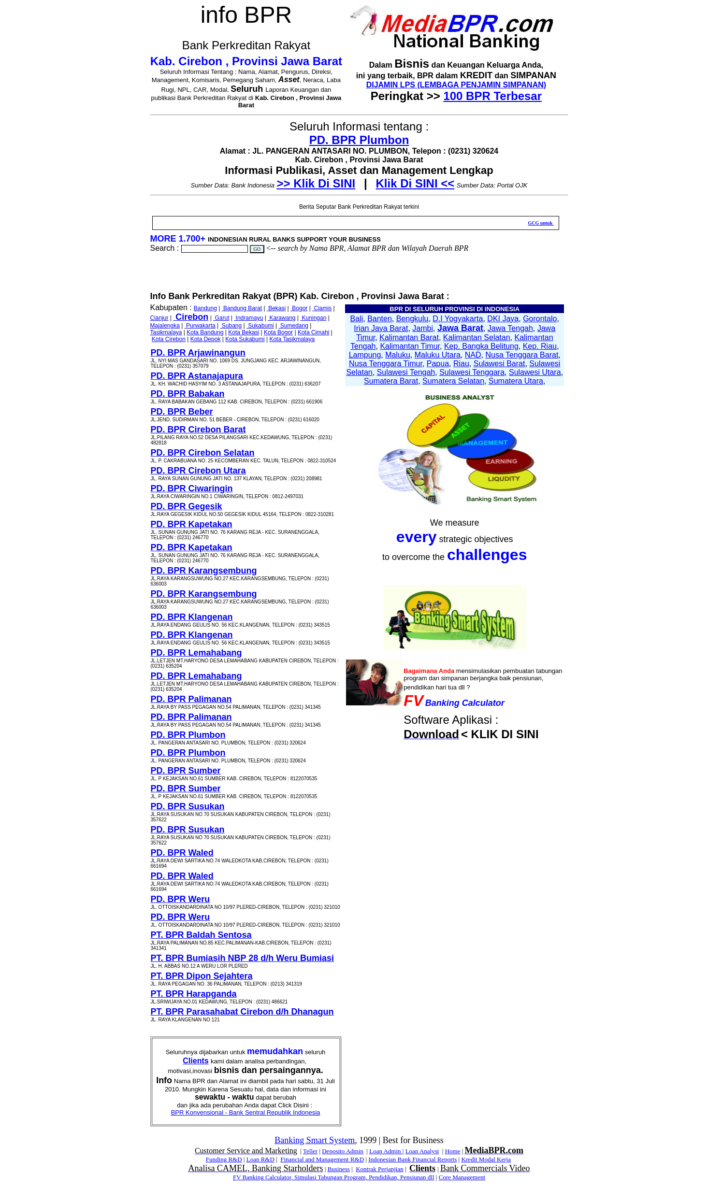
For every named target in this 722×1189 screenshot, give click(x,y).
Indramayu (248, 318)
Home (453, 1151)
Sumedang (293, 325)
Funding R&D (224, 1159)
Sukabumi (260, 325)
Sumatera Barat (391, 381)
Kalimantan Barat (409, 337)
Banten (379, 319)
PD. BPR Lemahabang (196, 653)
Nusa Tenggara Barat (521, 355)
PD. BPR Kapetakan (191, 524)
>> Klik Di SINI (316, 183)
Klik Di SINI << (415, 183)
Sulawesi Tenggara (472, 372)
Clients (195, 1061)
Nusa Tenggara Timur (385, 363)
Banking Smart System (314, 1140)
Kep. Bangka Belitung (481, 346)
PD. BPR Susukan (188, 806)
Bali (356, 319)
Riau (461, 363)
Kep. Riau (540, 346)
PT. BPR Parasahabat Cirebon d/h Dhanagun (242, 1012)
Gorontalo (540, 319)
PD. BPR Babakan (188, 394)
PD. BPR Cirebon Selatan (203, 453)
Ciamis (322, 308)
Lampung (365, 355)
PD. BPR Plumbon (359, 139)
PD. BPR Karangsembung (204, 570)
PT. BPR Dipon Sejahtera (202, 976)
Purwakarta (200, 325)
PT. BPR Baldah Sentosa (201, 935)
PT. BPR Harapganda (194, 994)
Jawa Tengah (510, 328)
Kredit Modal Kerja (486, 1159)
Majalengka (165, 325)
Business (339, 1169)
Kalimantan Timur (410, 346)
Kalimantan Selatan (476, 337)
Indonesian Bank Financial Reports (412, 1159)
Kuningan (313, 318)
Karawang (281, 318)
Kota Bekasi (243, 332)
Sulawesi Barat (499, 363)
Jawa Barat (460, 328)
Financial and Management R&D (322, 1159)
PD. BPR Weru (180, 899)
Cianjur (159, 318)
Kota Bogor (278, 332)
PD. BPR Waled (182, 853)
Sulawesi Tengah (406, 372)
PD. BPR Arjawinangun (198, 353)
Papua (438, 363)
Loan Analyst (422, 1151)
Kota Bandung (205, 332)
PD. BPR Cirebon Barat (198, 429)
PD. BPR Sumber (186, 770)
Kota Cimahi (313, 332)
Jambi (422, 328)
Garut (221, 318)
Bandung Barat (242, 308)
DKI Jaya (503, 319)
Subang (231, 325)
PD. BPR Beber (182, 411)
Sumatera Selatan (453, 381)
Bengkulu (412, 319)
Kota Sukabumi (244, 339)
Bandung (205, 308)
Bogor (298, 308)
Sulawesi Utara (535, 372)
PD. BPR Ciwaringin (192, 488)
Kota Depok (205, 339)
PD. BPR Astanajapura (197, 376)
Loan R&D (260, 1159)
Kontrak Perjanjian (380, 1169)
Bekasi (276, 308)
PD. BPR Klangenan (192, 617)
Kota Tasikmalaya (292, 339)
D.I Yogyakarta (458, 319)
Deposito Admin (342, 1151)
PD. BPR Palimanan (191, 699)
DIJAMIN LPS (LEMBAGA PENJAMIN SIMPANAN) (456, 85)
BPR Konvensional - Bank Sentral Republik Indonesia (245, 1112)
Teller (310, 1151)
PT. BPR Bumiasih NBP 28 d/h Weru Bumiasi (242, 958)
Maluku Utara (438, 355)
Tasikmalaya (166, 332)
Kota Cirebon (169, 339)
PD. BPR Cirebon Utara (198, 470)
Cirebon (190, 317)
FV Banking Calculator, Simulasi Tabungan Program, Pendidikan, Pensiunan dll (333, 1177)
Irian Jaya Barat (381, 328)
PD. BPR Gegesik (186, 506)
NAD (473, 355)
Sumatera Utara (516, 381)
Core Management (462, 1177)
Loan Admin (386, 1151)
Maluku (397, 355)
